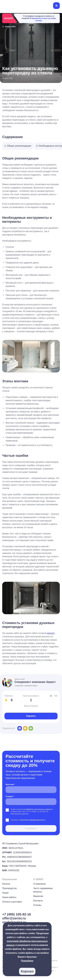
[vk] (19, 728)
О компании (39, 884)
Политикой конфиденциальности (32, 820)
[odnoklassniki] (25, 728)
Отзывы (37, 905)
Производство (9, 888)
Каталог (6, 884)
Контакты (38, 900)
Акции (5, 893)
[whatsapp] (31, 728)
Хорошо (27, 971)
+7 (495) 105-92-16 (16, 914)
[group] (56, 967)
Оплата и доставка (12, 902)
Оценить (31, 716)
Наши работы (9, 897)
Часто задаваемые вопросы (43, 890)
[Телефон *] (31, 801)
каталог (51, 633)
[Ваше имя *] (31, 789)
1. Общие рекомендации (17, 146)
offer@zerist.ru (14, 918)
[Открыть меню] (56, 5)
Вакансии (38, 896)
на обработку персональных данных (37, 809)
